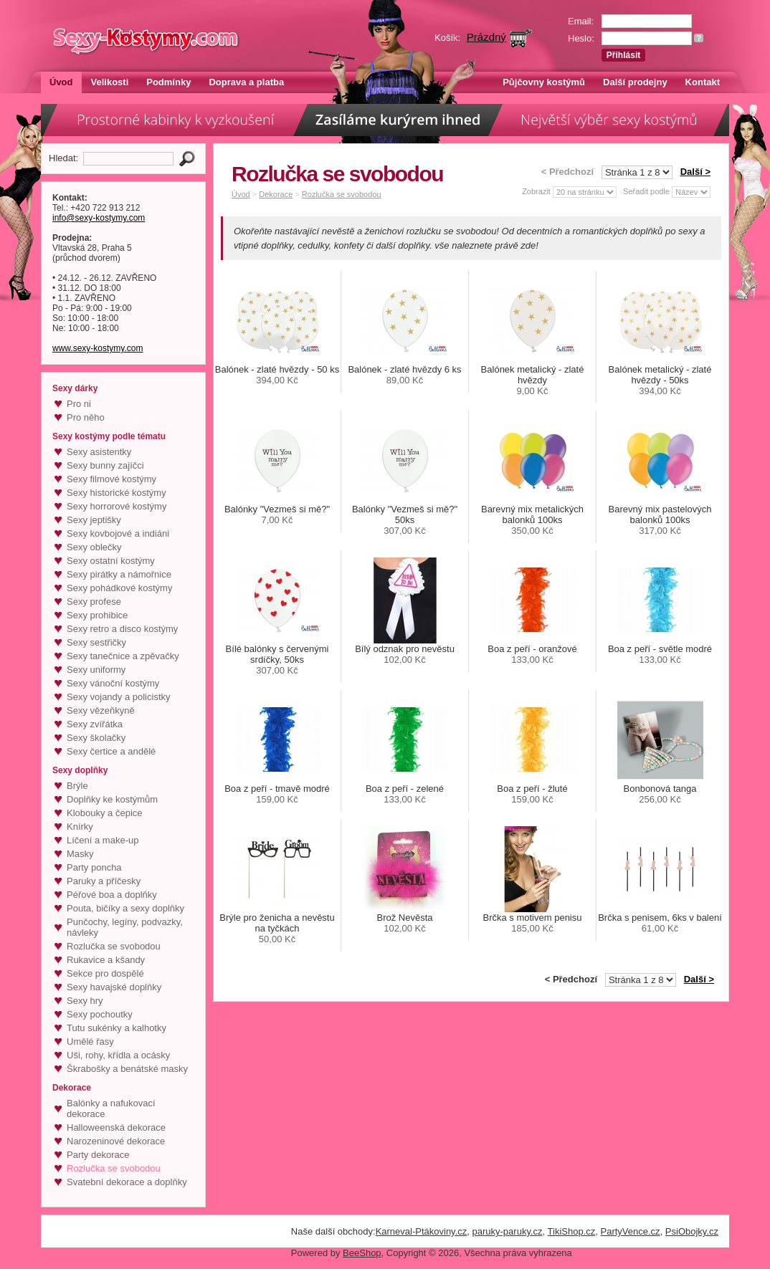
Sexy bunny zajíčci (105, 465)
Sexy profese (94, 601)
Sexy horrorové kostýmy (116, 506)
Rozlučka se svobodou (114, 946)
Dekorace (276, 194)
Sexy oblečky (94, 547)
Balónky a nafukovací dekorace (111, 1108)
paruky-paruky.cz (507, 1231)
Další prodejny (635, 82)
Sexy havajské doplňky (114, 987)
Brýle (77, 785)
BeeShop (362, 1253)
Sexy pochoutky (100, 1014)
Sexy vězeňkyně (101, 710)
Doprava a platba (246, 82)
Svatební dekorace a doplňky (127, 1182)
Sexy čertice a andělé (111, 751)
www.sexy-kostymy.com (97, 348)
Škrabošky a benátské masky (127, 1068)
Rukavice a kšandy (106, 959)
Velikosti (110, 82)
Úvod (61, 82)
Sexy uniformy (96, 669)
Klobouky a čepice (105, 813)
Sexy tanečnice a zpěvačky (123, 656)
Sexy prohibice (97, 615)
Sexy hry (85, 1000)
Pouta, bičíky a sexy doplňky (125, 908)
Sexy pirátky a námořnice (119, 574)
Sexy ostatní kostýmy (111, 560)
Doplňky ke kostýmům (112, 799)
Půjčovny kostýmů (544, 82)
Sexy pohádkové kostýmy (119, 588)
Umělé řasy (90, 1041)
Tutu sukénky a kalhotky (116, 1028)
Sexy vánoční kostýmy (113, 683)
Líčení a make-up (102, 840)
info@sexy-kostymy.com (98, 218)
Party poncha (94, 867)
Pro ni (79, 403)
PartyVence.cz (630, 1231)
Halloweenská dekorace (116, 1127)
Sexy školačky (96, 737)
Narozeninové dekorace (116, 1141)
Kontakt (702, 82)
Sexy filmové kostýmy (111, 479)
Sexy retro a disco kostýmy (122, 628)
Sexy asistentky (99, 451)
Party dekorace (98, 1154)
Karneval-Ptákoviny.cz (421, 1231)
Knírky (80, 826)
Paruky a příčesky (104, 881)
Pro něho (86, 417)
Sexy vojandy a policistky (119, 696)
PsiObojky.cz (691, 1231)
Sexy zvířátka (95, 724)
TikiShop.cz (572, 1231)
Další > (695, 171)
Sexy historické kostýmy (116, 492)
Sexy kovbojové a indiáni (118, 533)
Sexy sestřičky (96, 642)
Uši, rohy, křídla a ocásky (118, 1055)
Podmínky (168, 82)
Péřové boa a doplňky (112, 894)
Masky (80, 853)
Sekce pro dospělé (105, 973)
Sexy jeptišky (94, 519)
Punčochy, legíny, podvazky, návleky (125, 927)
